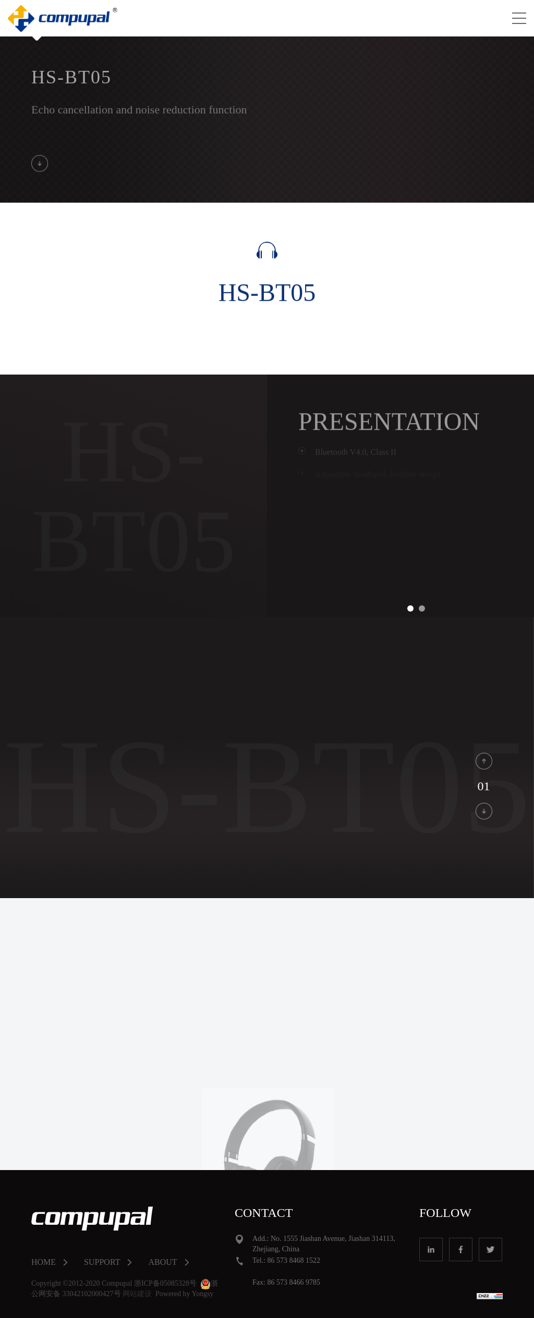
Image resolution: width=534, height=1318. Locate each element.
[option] (416, 519)
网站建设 (137, 1294)
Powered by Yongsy (184, 1294)
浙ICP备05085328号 (165, 1284)
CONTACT (264, 1213)
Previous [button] (290, 519)
